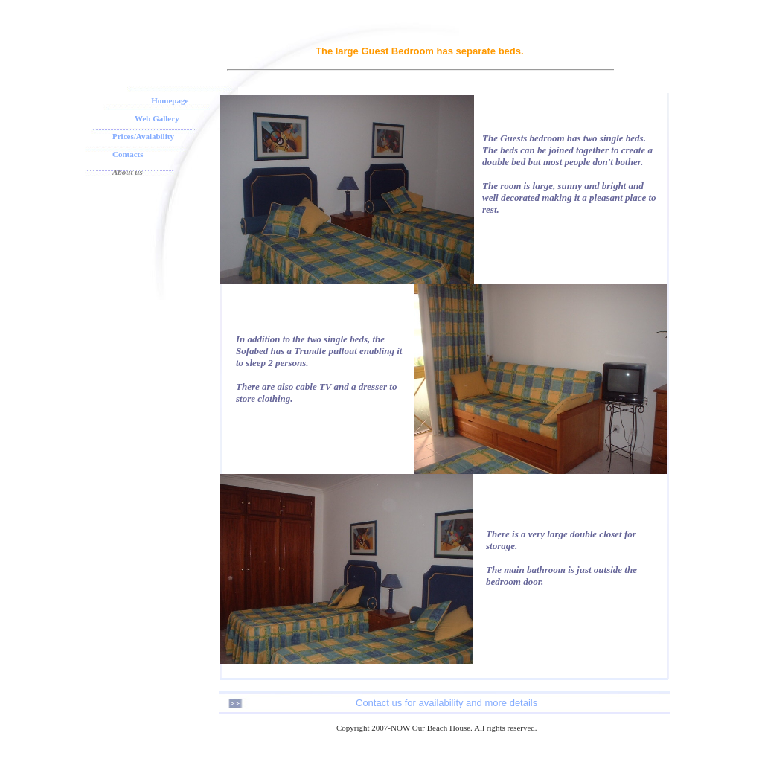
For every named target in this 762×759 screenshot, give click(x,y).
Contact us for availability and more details (446, 702)
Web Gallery (157, 118)
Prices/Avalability (143, 136)
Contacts (128, 154)
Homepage (169, 100)
